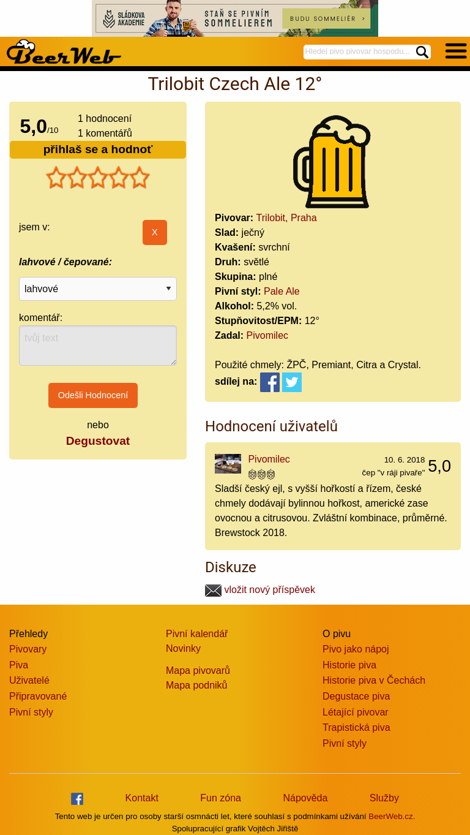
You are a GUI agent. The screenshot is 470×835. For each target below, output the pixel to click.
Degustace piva (356, 696)
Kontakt (142, 798)
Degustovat (98, 440)
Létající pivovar (356, 712)
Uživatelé (29, 680)
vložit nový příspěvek (260, 589)
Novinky (183, 648)
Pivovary (28, 649)
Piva (18, 665)
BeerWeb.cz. (391, 816)
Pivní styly (31, 712)
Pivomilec (267, 335)
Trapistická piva (356, 727)
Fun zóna (220, 798)
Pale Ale (282, 291)
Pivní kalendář (197, 634)
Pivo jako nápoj (356, 649)
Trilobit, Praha (286, 218)
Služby (384, 798)
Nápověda (305, 798)
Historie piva (349, 665)
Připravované (38, 696)
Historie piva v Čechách (374, 680)
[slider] (98, 177)
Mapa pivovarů (198, 670)
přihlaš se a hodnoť (98, 149)
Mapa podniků (197, 685)
